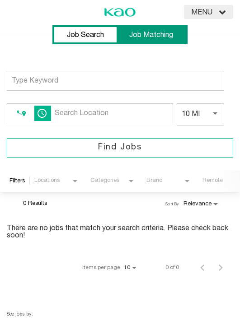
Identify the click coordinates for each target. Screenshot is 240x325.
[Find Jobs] (120, 148)
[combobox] (115, 80)
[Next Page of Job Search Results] (221, 267)
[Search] (120, 148)
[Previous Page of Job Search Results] (202, 267)
